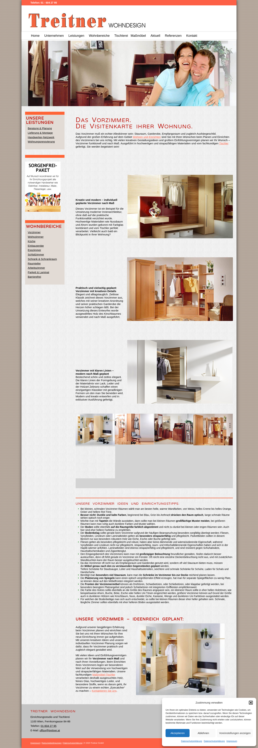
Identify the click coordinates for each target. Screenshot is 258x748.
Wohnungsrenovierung (41, 141)
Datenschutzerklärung (191, 741)
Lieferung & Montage (40, 132)
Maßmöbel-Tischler (103, 674)
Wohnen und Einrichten (147, 136)
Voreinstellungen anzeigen (235, 733)
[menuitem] (35, 35)
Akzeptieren (177, 733)
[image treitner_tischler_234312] (134, 429)
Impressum (231, 741)
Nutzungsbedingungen (51, 743)
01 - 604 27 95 (49, 2)
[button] (251, 702)
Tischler (223, 143)
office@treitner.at (50, 730)
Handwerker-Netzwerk (41, 137)
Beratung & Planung (40, 128)
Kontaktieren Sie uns (104, 690)
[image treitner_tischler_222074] (95, 429)
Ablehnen (203, 733)
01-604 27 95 (48, 725)
